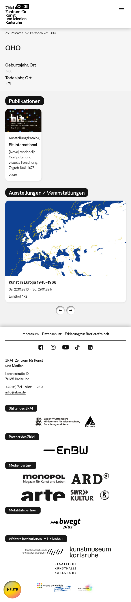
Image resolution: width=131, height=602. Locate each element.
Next (70, 310)
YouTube (65, 347)
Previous (60, 310)
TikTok (77, 347)
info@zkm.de (15, 392)
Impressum (30, 334)
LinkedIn (90, 347)
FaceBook (40, 347)
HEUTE (12, 590)
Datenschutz (52, 334)
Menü (121, 8)
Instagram (53, 347)
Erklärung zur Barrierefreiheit (87, 334)
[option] (25, 145)
